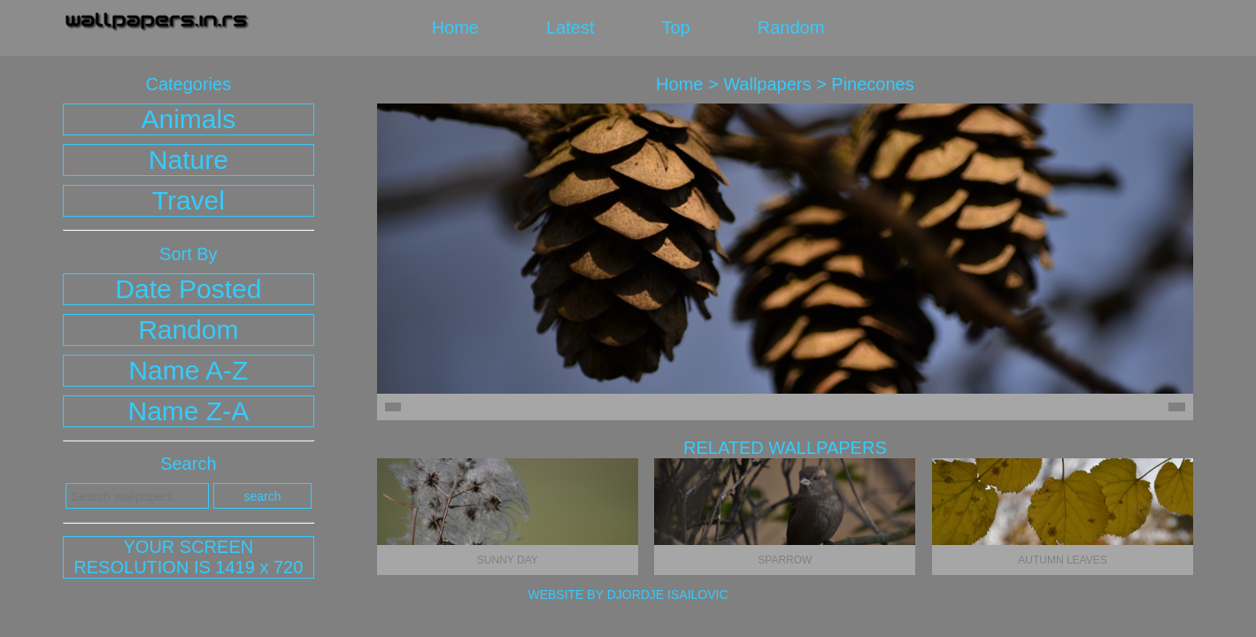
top (675, 27)
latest (570, 27)
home (455, 27)
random (791, 27)
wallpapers (767, 84)
